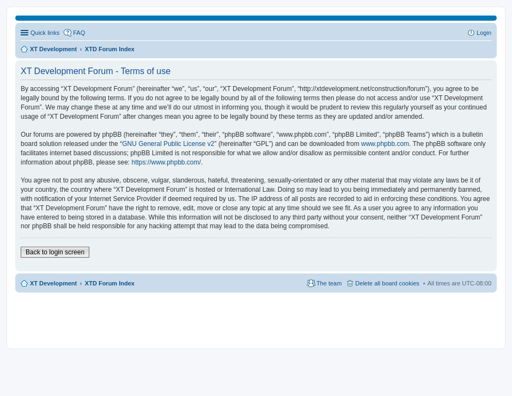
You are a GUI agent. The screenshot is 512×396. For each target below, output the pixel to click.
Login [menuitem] (484, 32)
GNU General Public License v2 (168, 144)
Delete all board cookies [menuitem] (387, 283)
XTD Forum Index (110, 283)
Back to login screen (55, 252)
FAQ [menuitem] (79, 32)
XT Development (53, 283)
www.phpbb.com (385, 144)
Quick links (45, 32)
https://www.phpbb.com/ (165, 162)
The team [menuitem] (329, 283)
